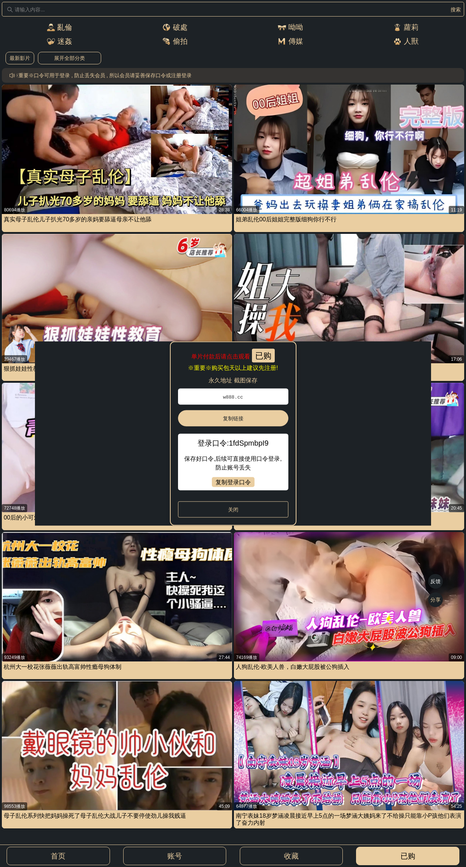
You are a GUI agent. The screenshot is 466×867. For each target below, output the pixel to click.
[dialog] (233, 434)
